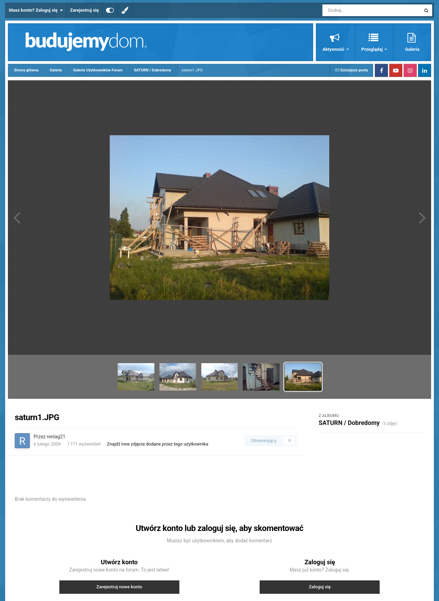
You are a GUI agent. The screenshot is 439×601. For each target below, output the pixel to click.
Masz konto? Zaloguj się (36, 10)
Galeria (412, 49)
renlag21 (56, 436)
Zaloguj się (320, 586)
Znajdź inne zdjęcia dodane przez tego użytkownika (158, 444)
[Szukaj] (356, 10)
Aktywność (333, 49)
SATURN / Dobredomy (349, 422)
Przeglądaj (372, 49)
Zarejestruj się (84, 10)
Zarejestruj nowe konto (119, 586)
